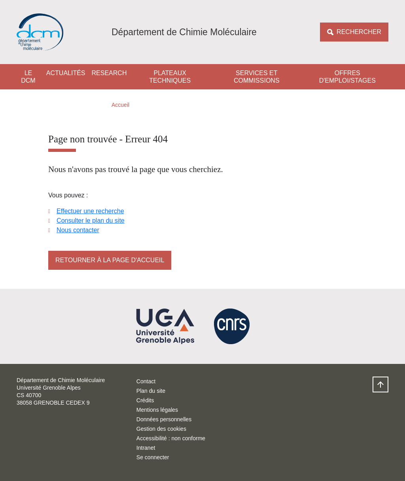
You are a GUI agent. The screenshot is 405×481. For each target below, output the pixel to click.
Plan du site (150, 391)
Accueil (120, 105)
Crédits (145, 400)
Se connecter (152, 457)
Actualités (65, 73)
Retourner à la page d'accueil (109, 260)
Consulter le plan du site (91, 220)
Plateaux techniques (170, 77)
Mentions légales (157, 410)
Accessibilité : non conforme (170, 438)
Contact (145, 381)
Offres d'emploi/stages (347, 77)
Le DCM (28, 77)
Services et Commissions (257, 77)
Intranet (145, 448)
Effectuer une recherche (90, 211)
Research (109, 73)
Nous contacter (78, 230)
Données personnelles (163, 419)
